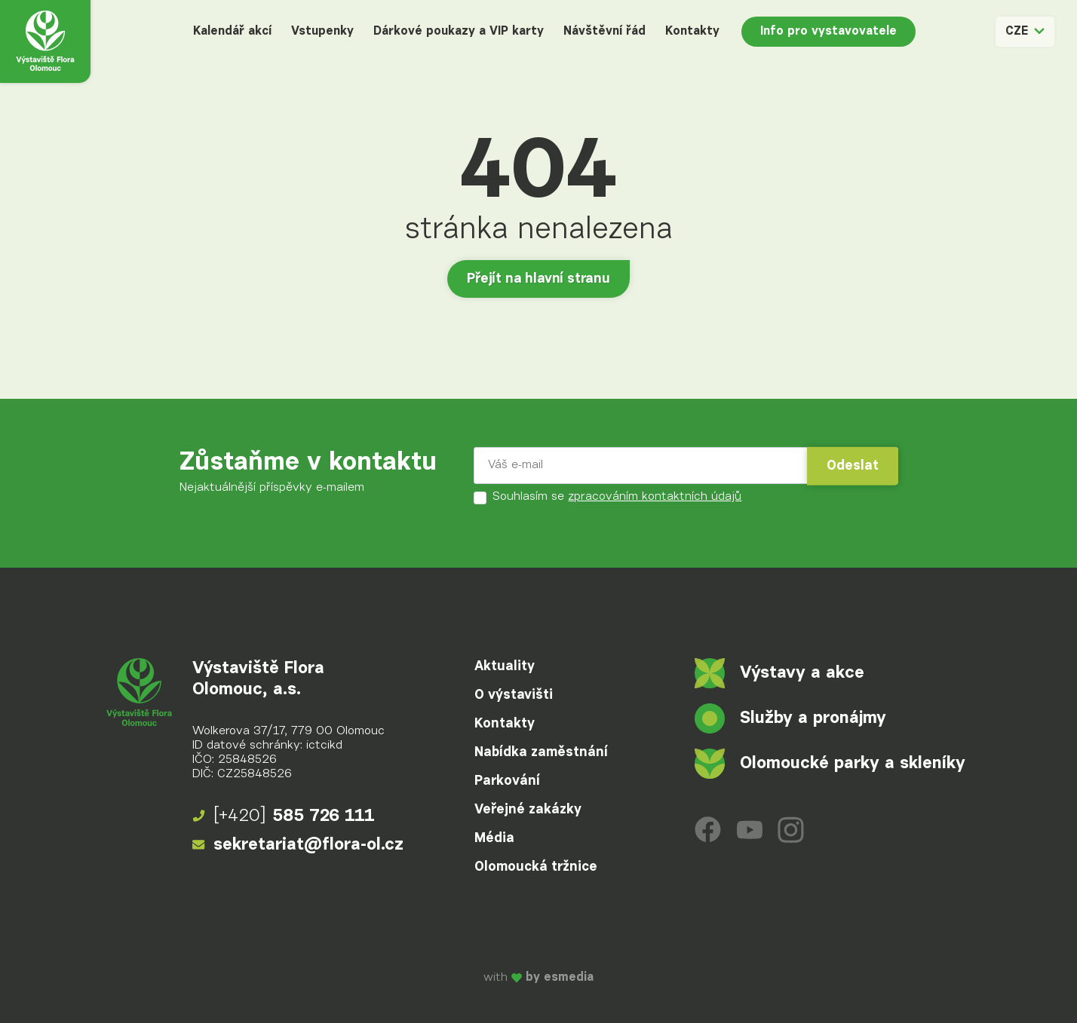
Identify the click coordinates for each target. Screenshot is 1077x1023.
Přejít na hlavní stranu (538, 279)
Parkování (507, 781)
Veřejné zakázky (527, 809)
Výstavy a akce (779, 673)
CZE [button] (1025, 32)
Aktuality (504, 666)
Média (494, 838)
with (538, 977)
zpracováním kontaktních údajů (654, 497)
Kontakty (692, 32)
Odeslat (853, 466)
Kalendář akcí (232, 32)
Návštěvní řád (604, 32)
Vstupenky (322, 32)
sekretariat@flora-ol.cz (297, 845)
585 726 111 (283, 816)
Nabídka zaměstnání (541, 752)
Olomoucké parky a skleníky (830, 764)
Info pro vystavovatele (828, 32)
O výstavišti (513, 695)
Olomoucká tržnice (535, 867)
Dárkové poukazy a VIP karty (458, 32)
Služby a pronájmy (790, 718)
